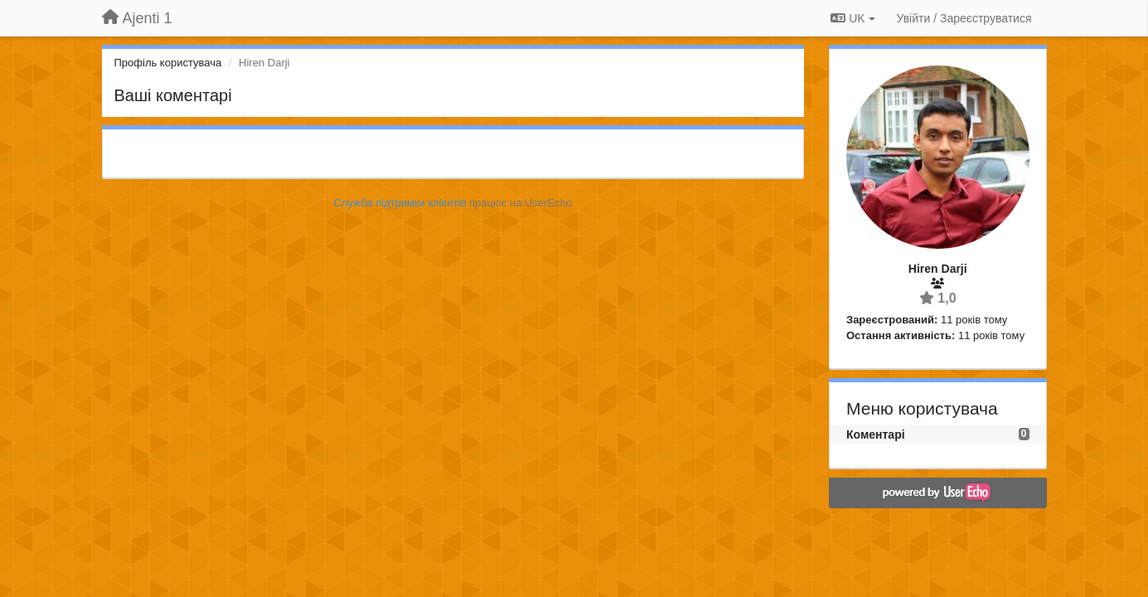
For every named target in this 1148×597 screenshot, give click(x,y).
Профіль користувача (168, 62)
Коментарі (875, 434)
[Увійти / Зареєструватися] (964, 18)
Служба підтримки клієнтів (400, 203)
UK (852, 18)
